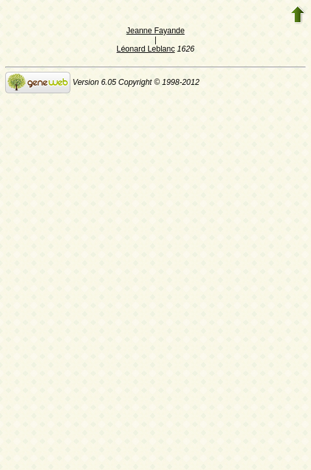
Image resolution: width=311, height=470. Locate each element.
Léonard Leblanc (146, 49)
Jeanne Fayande (155, 30)
